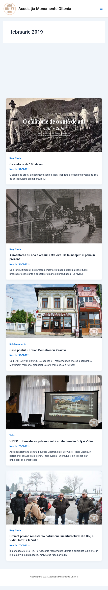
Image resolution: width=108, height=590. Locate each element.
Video (12, 435)
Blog (11, 158)
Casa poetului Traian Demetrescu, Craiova (38, 350)
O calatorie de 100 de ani (26, 164)
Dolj (11, 344)
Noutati (18, 158)
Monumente (20, 344)
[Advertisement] (54, 73)
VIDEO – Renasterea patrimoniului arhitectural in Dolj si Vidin (51, 441)
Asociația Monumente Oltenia (44, 8)
